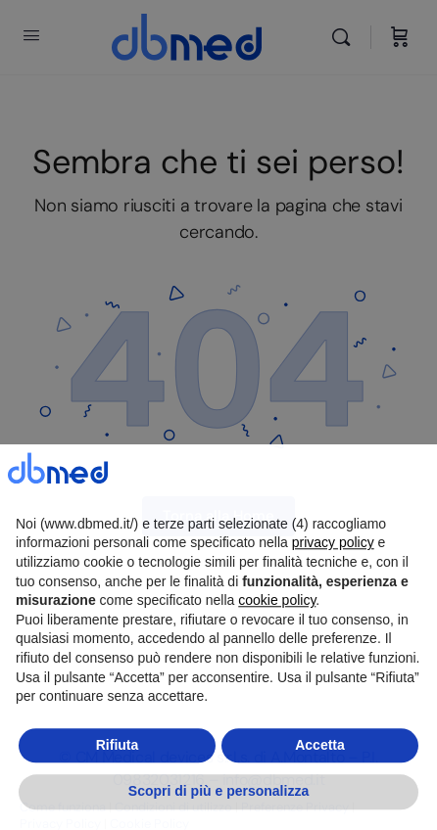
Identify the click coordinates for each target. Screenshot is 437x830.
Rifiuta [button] (117, 790)
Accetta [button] (320, 790)
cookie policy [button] (277, 645)
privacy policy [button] (333, 587)
